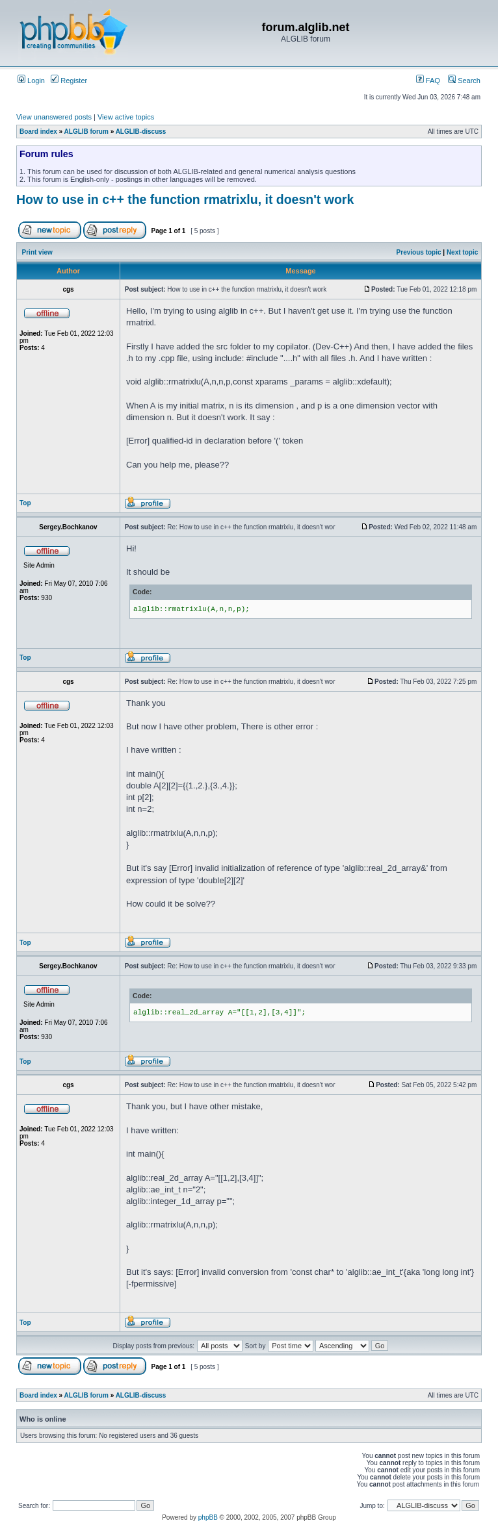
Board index (38, 131)
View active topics (126, 117)
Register (69, 80)
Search (464, 80)
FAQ (428, 80)
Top (25, 503)
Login (31, 80)
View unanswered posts (54, 117)
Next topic (462, 252)
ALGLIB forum (86, 131)
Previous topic (419, 252)
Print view (37, 252)
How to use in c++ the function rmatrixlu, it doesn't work (185, 199)
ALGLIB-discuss (141, 131)
